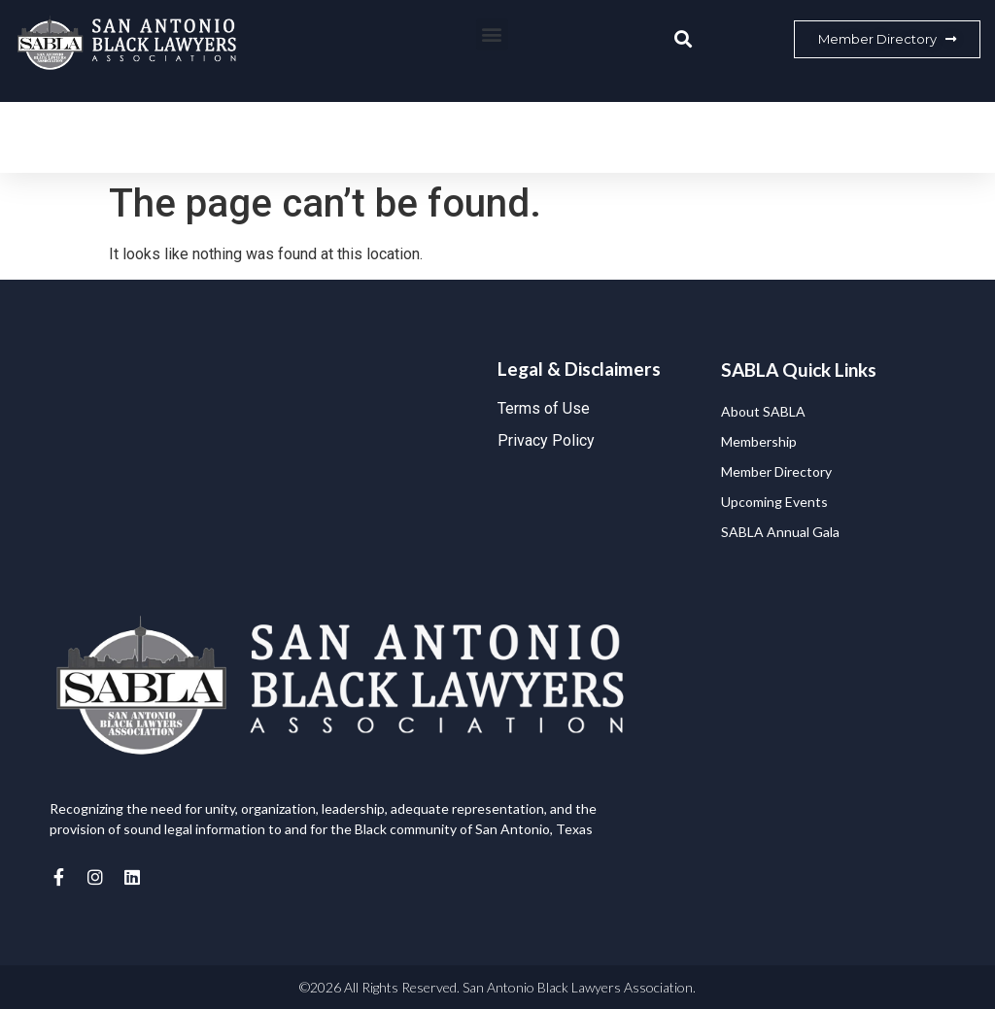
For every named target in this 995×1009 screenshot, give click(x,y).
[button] (492, 34)
